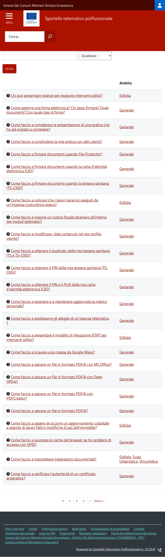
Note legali (79, 528)
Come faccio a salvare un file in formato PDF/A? (49, 411)
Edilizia (125, 95)
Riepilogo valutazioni (93, 533)
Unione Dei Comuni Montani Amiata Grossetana (38, 5)
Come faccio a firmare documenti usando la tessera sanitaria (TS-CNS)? (57, 185)
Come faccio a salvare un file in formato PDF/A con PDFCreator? (49, 396)
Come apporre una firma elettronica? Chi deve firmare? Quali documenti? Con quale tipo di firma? (57, 110)
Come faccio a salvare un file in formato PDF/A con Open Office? (54, 379)
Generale (126, 110)
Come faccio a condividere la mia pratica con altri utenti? (56, 141)
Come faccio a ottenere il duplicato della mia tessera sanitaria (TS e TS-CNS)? (58, 253)
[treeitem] (160, 5)
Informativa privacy (54, 528)
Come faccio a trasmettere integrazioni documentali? (53, 459)
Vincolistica (148, 461)
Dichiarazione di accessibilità (110, 528)
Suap (137, 457)
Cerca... (14, 36)
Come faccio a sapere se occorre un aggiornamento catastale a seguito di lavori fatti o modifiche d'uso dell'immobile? (57, 425)
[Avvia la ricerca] (49, 36)
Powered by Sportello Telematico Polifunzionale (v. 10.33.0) (115, 549)
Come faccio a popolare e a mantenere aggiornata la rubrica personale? (56, 304)
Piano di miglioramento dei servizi (133, 533)
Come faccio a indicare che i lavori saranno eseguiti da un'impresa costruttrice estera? (52, 202)
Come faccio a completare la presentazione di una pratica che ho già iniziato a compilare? (58, 127)
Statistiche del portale (20, 533)
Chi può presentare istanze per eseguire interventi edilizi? (57, 95)
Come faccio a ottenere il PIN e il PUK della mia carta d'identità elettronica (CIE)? (50, 287)
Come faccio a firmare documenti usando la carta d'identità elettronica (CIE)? (56, 169)
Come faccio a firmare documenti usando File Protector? (56, 154)
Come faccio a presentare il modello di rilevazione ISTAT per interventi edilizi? (56, 337)
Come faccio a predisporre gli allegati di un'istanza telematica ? (57, 320)
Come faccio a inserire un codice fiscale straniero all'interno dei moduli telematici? (56, 219)
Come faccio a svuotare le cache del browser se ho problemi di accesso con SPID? (58, 442)
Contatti (139, 528)
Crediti (33, 528)
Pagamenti (67, 533)
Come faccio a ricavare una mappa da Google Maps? (53, 352)
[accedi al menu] (9, 17)
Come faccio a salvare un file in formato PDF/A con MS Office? (61, 364)
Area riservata (14, 528)
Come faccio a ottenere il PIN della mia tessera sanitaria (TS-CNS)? (57, 270)
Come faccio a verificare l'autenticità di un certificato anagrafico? (51, 476)
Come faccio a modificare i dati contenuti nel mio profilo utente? (53, 236)
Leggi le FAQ (47, 533)
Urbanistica (128, 461)
